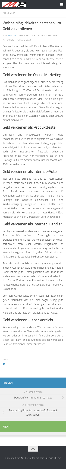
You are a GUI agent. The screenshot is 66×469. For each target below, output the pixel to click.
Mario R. (12, 35)
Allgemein (9, 12)
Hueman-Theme (53, 458)
